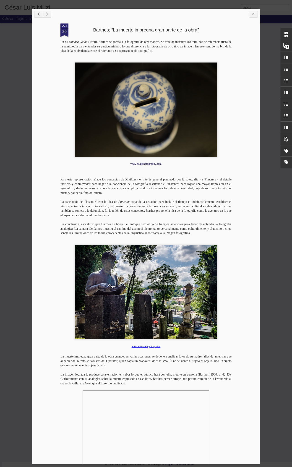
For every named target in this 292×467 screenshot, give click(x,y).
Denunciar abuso (184, 464)
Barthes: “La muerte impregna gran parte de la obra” (146, 29)
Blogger (169, 464)
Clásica (7, 19)
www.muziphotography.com (146, 163)
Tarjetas (21, 19)
